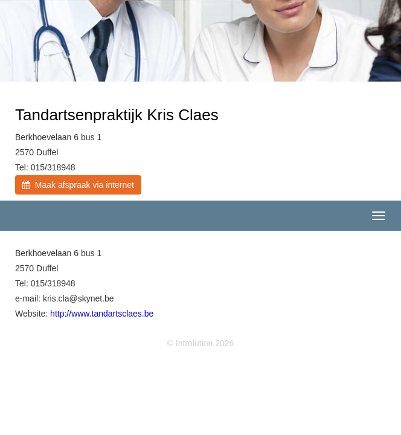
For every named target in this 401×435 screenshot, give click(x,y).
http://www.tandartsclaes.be (101, 313)
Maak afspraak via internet (78, 185)
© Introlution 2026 (200, 343)
